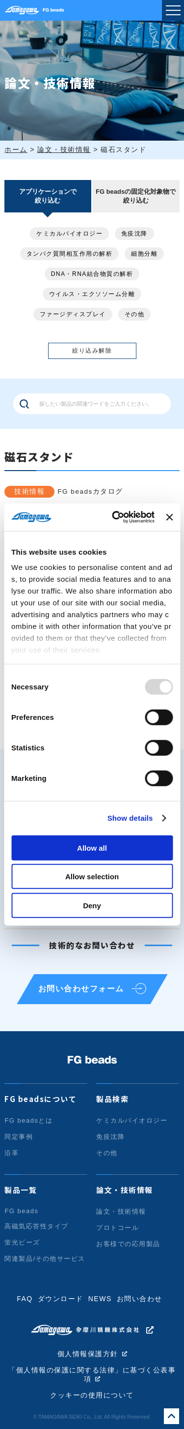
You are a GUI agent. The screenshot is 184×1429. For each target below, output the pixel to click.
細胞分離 (144, 253)
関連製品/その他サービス (44, 1258)
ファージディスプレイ (73, 314)
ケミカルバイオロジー (69, 233)
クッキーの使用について (92, 1395)
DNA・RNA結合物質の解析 (92, 273)
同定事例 (18, 1136)
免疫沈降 (134, 233)
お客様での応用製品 (128, 1244)
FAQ (25, 1299)
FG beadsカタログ (90, 491)
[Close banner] (169, 517)
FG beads (21, 1211)
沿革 (11, 1153)
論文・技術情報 (124, 1190)
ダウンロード (60, 1299)
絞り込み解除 (92, 350)
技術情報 (29, 491)
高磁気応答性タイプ (36, 1226)
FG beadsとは (28, 1120)
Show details (130, 818)
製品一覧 (20, 1190)
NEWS (100, 1299)
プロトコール (117, 1227)
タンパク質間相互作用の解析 (69, 253)
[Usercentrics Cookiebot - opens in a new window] (116, 517)
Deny (92, 905)
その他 (135, 314)
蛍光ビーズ (22, 1242)
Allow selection (92, 876)
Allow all (92, 847)
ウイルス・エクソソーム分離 (92, 294)
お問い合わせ (139, 1299)
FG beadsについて (40, 1099)
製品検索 (112, 1099)
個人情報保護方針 (87, 1354)
